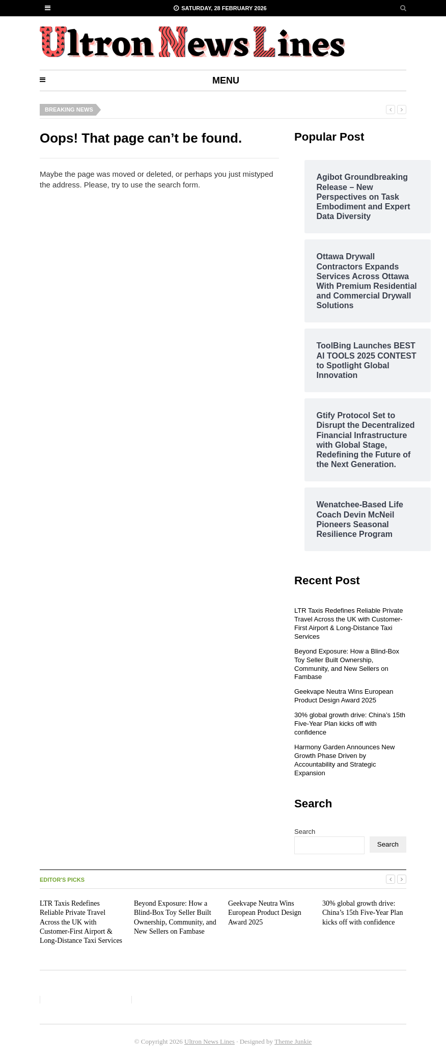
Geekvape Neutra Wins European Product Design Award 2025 (343, 696)
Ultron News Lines (209, 1041)
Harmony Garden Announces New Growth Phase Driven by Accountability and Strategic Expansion (344, 760)
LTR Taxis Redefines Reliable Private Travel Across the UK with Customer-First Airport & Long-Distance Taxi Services (348, 623)
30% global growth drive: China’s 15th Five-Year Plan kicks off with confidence (349, 723)
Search (304, 831)
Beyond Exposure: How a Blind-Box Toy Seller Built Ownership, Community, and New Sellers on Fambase (346, 664)
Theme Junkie (293, 1041)
